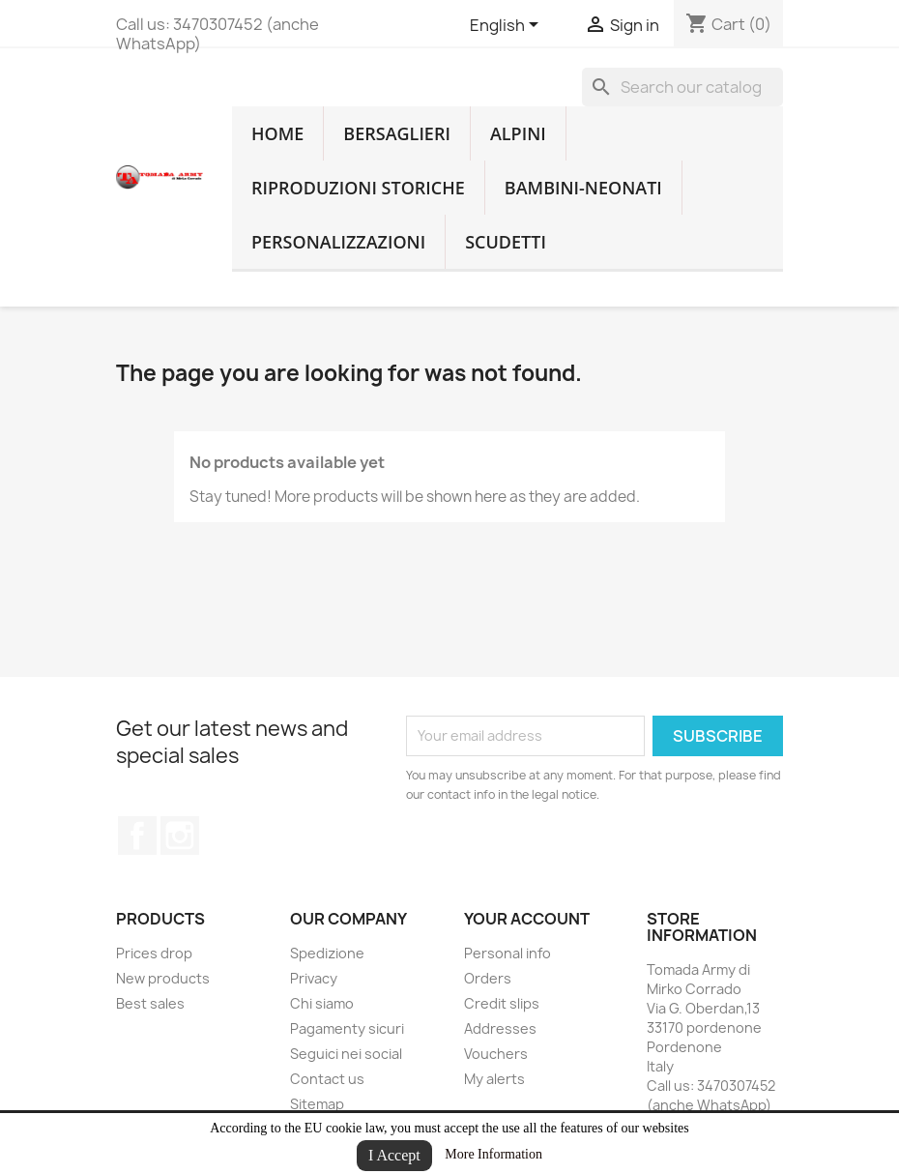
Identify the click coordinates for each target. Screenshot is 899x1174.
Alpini (518, 133)
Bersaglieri (396, 133)
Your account (527, 918)
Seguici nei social (346, 1053)
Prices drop (154, 953)
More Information (493, 1154)
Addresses (500, 1028)
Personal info (507, 953)
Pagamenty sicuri (347, 1028)
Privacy (313, 978)
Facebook (137, 835)
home (277, 133)
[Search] (682, 87)
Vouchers (496, 1053)
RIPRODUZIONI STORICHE (358, 187)
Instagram (179, 835)
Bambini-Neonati (583, 187)
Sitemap (317, 1104)
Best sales (150, 1003)
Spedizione (327, 953)
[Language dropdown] (507, 26)
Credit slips (501, 1003)
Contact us (327, 1079)
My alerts (494, 1079)
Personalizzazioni (338, 241)
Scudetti (505, 241)
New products (163, 978)
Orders (487, 978)
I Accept (394, 1155)
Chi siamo (322, 1003)
